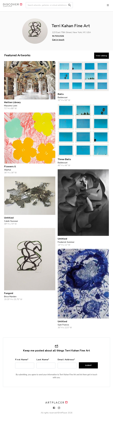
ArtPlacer (63, 412)
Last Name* (42, 359)
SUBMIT (88, 365)
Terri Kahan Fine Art (71, 25)
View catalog (101, 55)
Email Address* (66, 359)
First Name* (21, 359)
